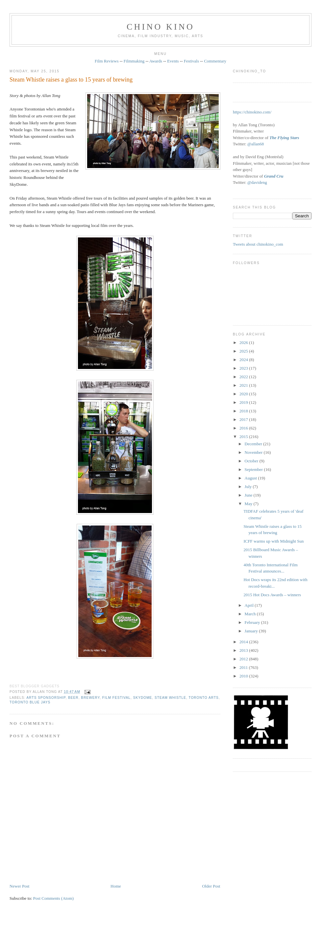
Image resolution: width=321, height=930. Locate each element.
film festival (116, 697)
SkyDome (142, 697)
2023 (244, 368)
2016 (244, 428)
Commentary (215, 61)
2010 (244, 675)
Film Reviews (107, 61)
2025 (244, 351)
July (249, 486)
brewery (90, 697)
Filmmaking (134, 61)
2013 (244, 650)
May (249, 503)
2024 (244, 359)
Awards (155, 61)
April (250, 605)
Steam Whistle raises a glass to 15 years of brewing (71, 79)
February (253, 622)
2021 (244, 385)
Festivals (191, 61)
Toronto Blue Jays (30, 702)
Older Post (211, 886)
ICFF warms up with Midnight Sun (273, 541)
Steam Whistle (170, 697)
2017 (244, 419)
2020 (244, 393)
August (251, 478)
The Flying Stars (284, 137)
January (252, 630)
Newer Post (19, 886)
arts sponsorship (46, 697)
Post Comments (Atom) (53, 898)
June (249, 495)
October (252, 460)
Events (173, 61)
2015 (244, 436)
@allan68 (255, 143)
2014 (244, 641)
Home (116, 886)
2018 (244, 410)
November (254, 452)
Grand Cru (274, 176)
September (254, 469)
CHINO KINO (160, 27)
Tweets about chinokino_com (258, 244)
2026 (244, 342)
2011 (244, 667)
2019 (244, 402)
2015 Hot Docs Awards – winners (272, 594)
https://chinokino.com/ (252, 112)
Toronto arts (203, 697)
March (251, 613)
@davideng (257, 182)
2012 (244, 658)
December (254, 443)
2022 (244, 376)
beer (73, 697)
